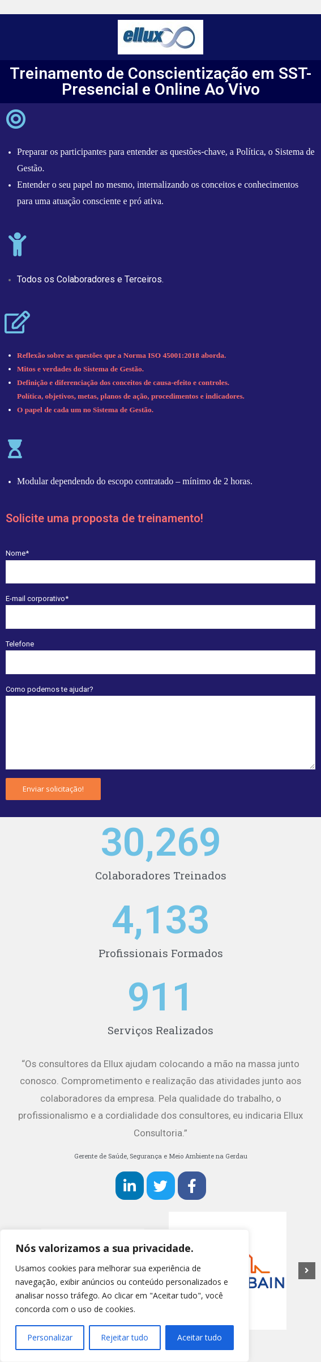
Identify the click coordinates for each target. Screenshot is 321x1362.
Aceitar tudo (199, 1337)
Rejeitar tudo (124, 1337)
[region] (124, 1295)
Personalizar (49, 1337)
